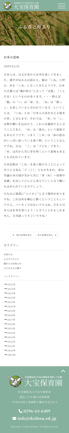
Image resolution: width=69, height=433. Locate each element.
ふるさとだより (11, 258)
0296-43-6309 (34, 411)
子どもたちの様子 (12, 268)
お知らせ (8, 254)
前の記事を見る (22, 234)
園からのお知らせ (12, 263)
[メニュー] (61, 6)
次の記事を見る (46, 234)
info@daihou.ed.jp (34, 418)
